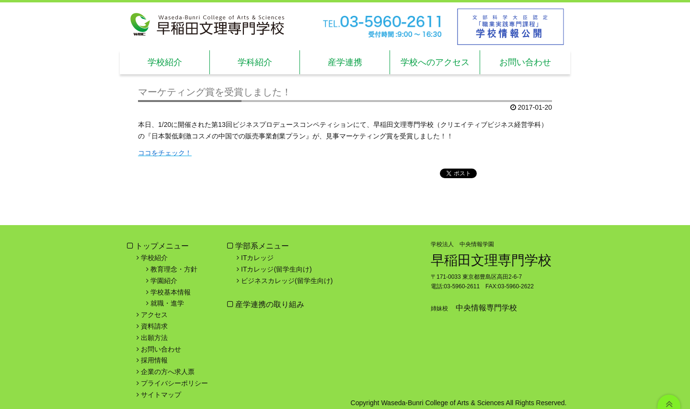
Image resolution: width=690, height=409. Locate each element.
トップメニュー (162, 246)
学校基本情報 (170, 292)
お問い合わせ (525, 62)
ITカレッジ (257, 257)
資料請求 (154, 326)
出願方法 (154, 337)
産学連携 (345, 62)
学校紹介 (165, 62)
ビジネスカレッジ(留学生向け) (287, 280)
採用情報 (154, 360)
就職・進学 (167, 303)
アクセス (154, 314)
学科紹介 (255, 62)
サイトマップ (161, 394)
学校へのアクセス (435, 62)
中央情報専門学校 (486, 308)
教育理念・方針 (173, 269)
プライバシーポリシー (174, 383)
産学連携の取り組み (268, 304)
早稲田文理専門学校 (491, 260)
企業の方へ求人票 (168, 371)
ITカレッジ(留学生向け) (276, 269)
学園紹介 (163, 280)
